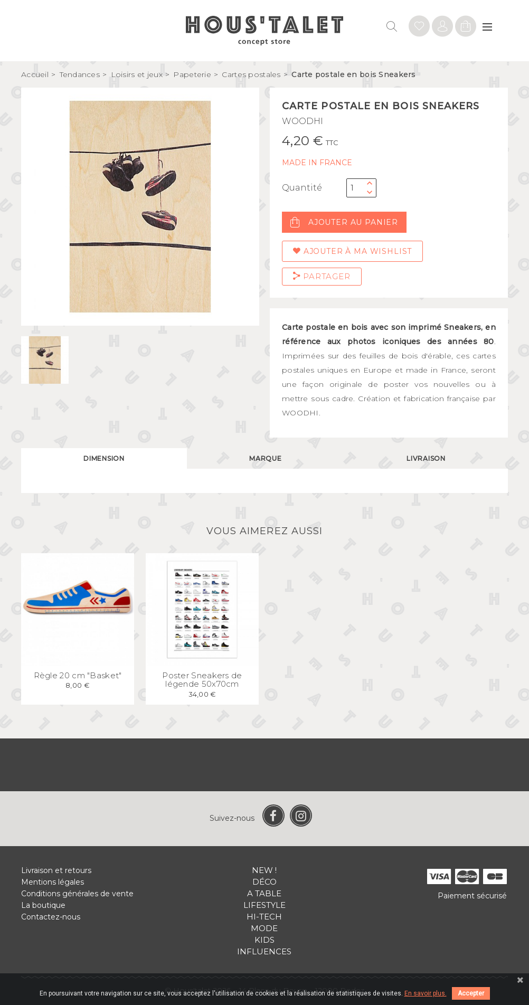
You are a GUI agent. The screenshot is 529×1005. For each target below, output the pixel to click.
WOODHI (302, 121)
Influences (264, 951)
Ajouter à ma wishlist (352, 251)
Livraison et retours (56, 870)
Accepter (471, 993)
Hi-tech (264, 917)
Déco (264, 882)
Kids (264, 940)
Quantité (302, 188)
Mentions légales (52, 882)
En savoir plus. (425, 993)
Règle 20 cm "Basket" (78, 675)
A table (264, 893)
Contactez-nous (50, 917)
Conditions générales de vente (77, 893)
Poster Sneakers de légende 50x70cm (202, 679)
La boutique (43, 905)
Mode (264, 928)
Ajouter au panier (344, 222)
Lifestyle (264, 905)
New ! (264, 870)
